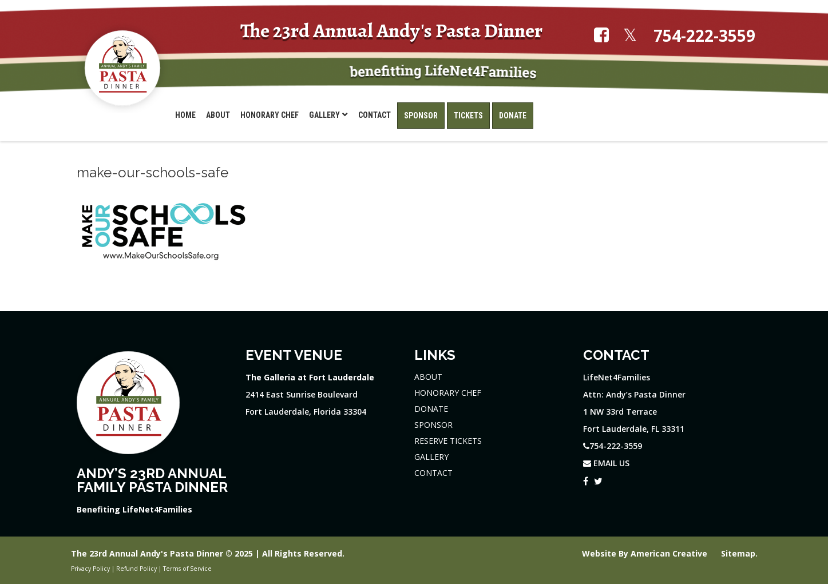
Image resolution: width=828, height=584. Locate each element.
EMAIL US (606, 463)
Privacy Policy (90, 569)
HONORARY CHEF (447, 392)
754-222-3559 (704, 35)
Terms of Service (187, 569)
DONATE (431, 408)
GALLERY (431, 456)
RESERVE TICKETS (448, 440)
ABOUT (428, 376)
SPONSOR (433, 424)
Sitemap (738, 553)
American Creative (670, 553)
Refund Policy (136, 569)
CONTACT (433, 472)
